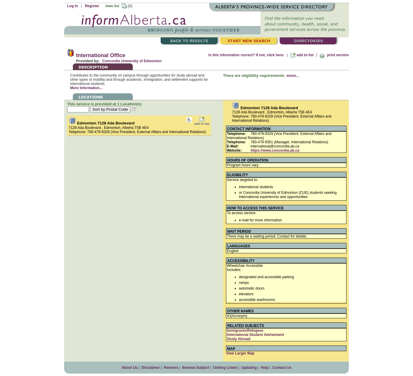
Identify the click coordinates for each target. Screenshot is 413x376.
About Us (130, 368)
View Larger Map (240, 353)
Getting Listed (225, 368)
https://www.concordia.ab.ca (275, 150)
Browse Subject (195, 368)
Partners (171, 368)
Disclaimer (150, 368)
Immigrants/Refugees (245, 330)
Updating (249, 368)
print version (334, 55)
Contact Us (281, 368)
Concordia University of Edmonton (132, 61)
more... (293, 75)
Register (92, 6)
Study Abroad (238, 339)
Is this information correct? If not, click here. (246, 55)
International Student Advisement (255, 335)
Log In (72, 6)
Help (265, 368)
